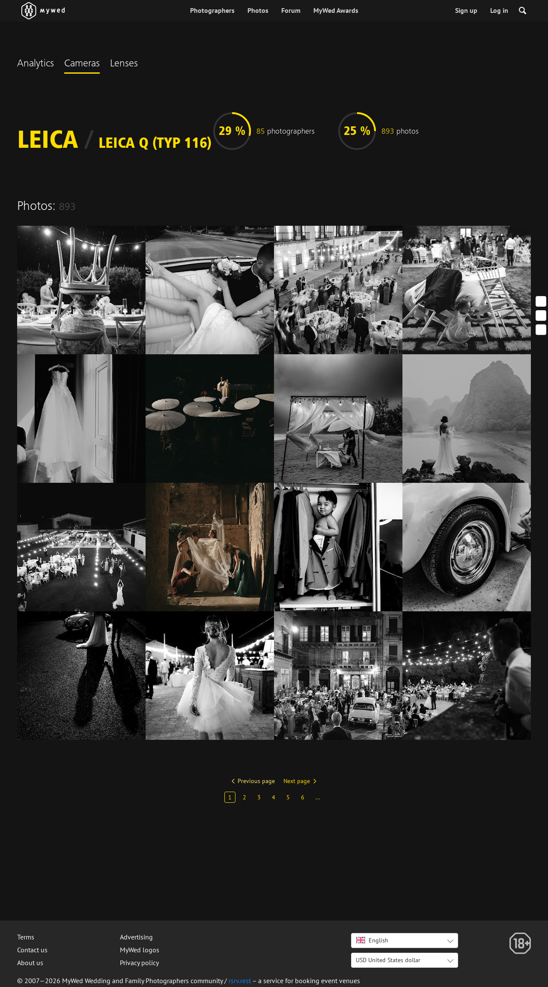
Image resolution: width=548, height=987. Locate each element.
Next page (296, 781)
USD (388, 960)
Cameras (82, 64)
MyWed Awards (335, 10)
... (318, 797)
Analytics (35, 64)
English (372, 940)
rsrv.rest (240, 980)
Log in (499, 10)
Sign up (466, 10)
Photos (257, 10)
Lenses (124, 64)
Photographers (212, 10)
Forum (291, 10)
